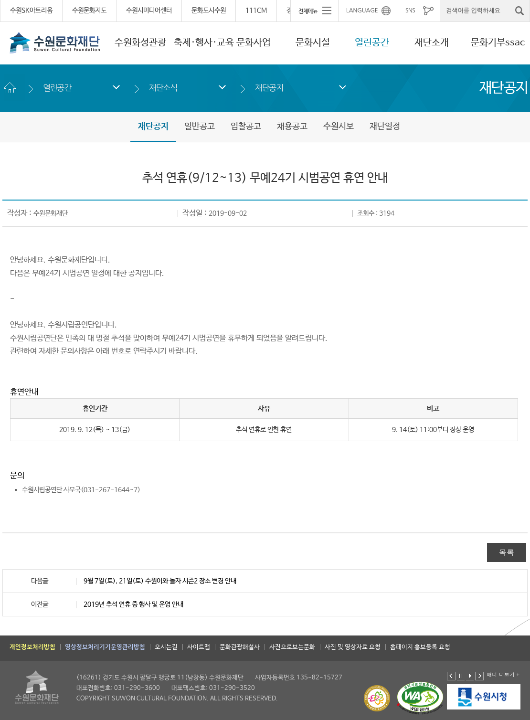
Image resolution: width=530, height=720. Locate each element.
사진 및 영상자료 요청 (353, 647)
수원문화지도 (89, 10)
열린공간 (372, 42)
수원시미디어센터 (149, 10)
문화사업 (253, 42)
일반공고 (199, 126)
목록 (506, 552)
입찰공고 (246, 126)
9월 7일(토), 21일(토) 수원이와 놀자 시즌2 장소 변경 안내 (160, 581)
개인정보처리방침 (32, 647)
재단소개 (431, 42)
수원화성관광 (140, 42)
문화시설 (313, 42)
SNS (410, 10)
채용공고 (292, 126)
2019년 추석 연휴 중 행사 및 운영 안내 (133, 604)
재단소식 (163, 88)
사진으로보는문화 (292, 647)
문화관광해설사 (240, 647)
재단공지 (269, 88)
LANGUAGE (362, 10)
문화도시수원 (208, 10)
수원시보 (338, 126)
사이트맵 (198, 647)
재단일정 (385, 126)
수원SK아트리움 (31, 10)
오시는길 (166, 647)
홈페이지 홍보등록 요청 (420, 647)
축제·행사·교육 (204, 42)
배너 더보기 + (503, 674)
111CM (256, 10)
